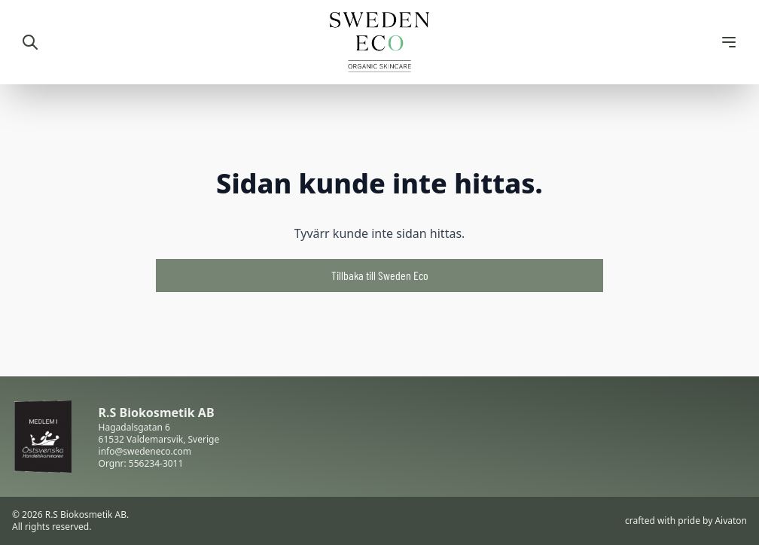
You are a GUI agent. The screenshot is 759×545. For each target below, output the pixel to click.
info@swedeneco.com (145, 451)
